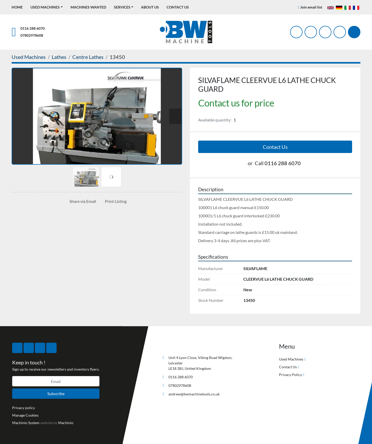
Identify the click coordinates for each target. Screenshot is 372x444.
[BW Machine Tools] (177, 345)
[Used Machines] (29, 57)
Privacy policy (23, 407)
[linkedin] (340, 32)
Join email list (311, 7)
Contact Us (178, 7)
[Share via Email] (81, 201)
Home (17, 7)
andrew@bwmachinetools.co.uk (194, 394)
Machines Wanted (88, 7)
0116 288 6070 (32, 28)
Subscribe (56, 393)
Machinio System (26, 422)
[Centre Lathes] (88, 57)
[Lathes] (59, 57)
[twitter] (311, 32)
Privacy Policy (290, 374)
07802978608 (31, 35)
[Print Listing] (114, 201)
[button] (46, 7)
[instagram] (325, 32)
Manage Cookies (25, 415)
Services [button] (122, 7)
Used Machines (45, 7)
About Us (150, 7)
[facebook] (296, 32)
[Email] (55, 381)
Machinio (65, 422)
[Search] (354, 32)
